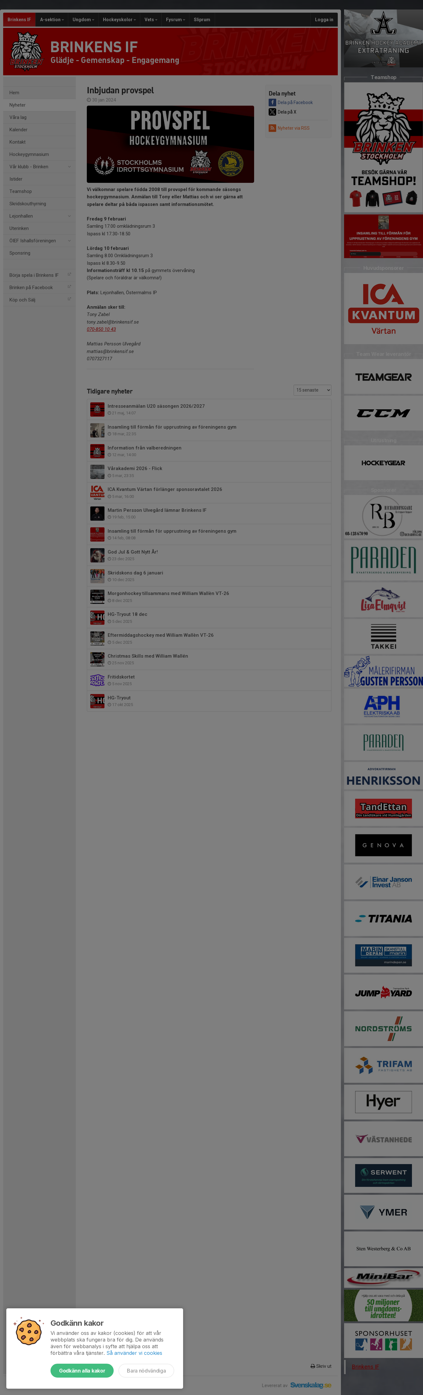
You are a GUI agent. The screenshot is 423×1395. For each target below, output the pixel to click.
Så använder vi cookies (134, 1353)
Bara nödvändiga (146, 1370)
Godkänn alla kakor (82, 1370)
